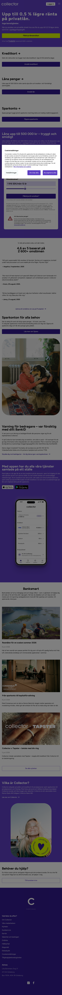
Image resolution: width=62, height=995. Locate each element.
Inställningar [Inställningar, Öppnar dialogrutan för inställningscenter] (11, 173)
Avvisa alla (34, 173)
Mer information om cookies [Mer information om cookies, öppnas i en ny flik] (22, 167)
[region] (31, 162)
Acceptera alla (50, 173)
